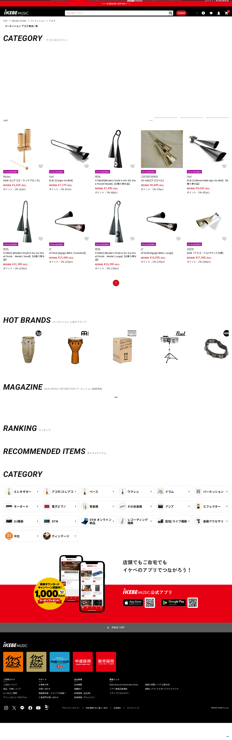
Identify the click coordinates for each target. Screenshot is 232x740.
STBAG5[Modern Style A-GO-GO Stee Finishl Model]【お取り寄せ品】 (115, 191)
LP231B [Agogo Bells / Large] (157, 261)
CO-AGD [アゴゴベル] (152, 189)
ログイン (209, 4)
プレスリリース (133, 725)
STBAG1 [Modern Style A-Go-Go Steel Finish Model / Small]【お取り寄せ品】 (23, 265)
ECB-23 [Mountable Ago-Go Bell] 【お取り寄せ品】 (207, 191)
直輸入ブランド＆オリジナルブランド (162, 706)
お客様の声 (43, 702)
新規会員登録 (222, 4)
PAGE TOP (118, 644)
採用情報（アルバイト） (85, 714)
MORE (116, 410)
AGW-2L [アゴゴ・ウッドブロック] (21, 189)
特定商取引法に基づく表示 (97, 725)
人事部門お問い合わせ (48, 714)
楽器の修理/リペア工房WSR (157, 702)
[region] (116, 357)
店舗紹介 (78, 706)
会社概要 (78, 702)
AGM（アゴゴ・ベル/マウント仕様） (206, 261)
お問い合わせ (44, 706)
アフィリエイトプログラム (15, 714)
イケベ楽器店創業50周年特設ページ (116, 10)
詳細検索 (170, 21)
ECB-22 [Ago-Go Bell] (61, 189)
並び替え (161, 129)
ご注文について (10, 702)
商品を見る (214, 733)
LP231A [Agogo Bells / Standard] (67, 261)
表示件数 (213, 129)
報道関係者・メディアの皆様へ (52, 710)
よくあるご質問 (10, 710)
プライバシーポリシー (71, 725)
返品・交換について (12, 706)
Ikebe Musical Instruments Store (124, 702)
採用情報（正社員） (83, 710)
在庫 (185, 129)
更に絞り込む (137, 129)
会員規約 (117, 725)
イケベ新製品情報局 (118, 706)
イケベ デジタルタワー (120, 710)
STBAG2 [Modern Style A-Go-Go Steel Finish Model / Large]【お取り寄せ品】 (115, 265)
